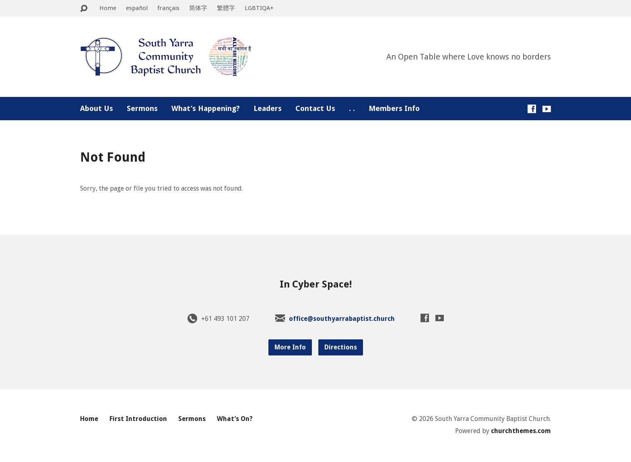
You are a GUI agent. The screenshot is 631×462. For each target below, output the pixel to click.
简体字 (198, 8)
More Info (290, 347)
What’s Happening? (205, 108)
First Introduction (138, 419)
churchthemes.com (521, 431)
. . (352, 108)
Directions (340, 347)
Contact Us (315, 108)
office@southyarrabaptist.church (342, 318)
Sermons (142, 108)
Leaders (268, 108)
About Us (96, 108)
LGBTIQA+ (259, 8)
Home (107, 8)
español (137, 8)
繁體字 (226, 8)
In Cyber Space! (316, 284)
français (168, 8)
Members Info (394, 108)
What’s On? (235, 419)
